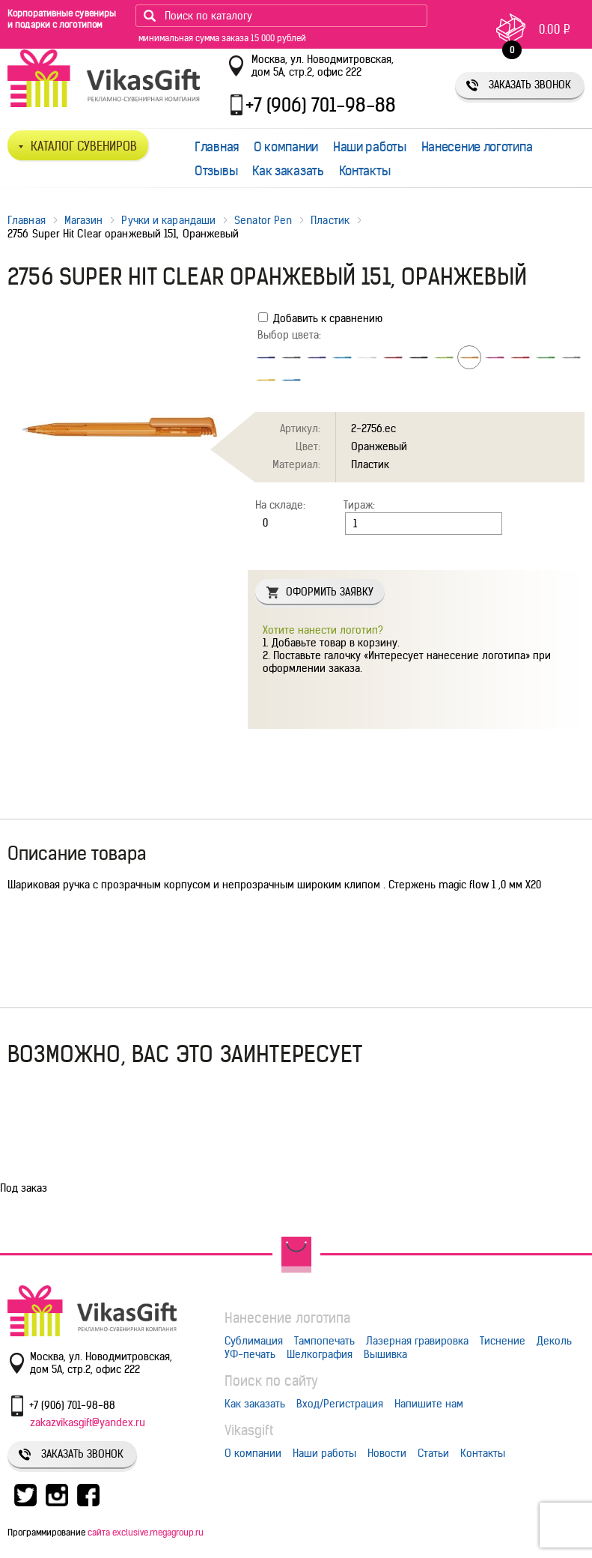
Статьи (433, 1453)
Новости (386, 1453)
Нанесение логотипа (477, 147)
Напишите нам (428, 1403)
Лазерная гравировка (417, 1341)
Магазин (83, 220)
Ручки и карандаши (168, 220)
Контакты (365, 171)
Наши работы (369, 147)
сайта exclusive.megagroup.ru (146, 1532)
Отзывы (216, 171)
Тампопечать (324, 1341)
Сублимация (254, 1341)
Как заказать (287, 171)
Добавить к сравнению (320, 318)
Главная (217, 147)
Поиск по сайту (271, 1380)
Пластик (330, 220)
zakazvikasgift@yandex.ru (87, 1422)
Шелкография (320, 1354)
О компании (286, 147)
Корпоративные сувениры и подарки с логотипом (61, 18)
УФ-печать (250, 1354)
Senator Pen (263, 220)
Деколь (554, 1341)
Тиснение (502, 1341)
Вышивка (385, 1354)
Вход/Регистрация (339, 1403)
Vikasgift (249, 1430)
